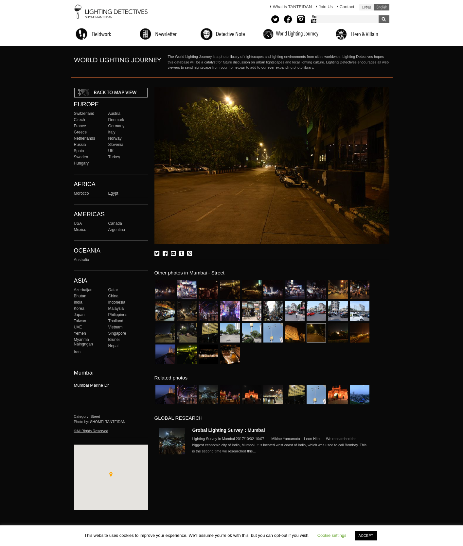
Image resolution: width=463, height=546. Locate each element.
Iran (77, 352)
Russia (80, 144)
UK (111, 151)
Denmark (116, 119)
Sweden (81, 157)
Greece (80, 132)
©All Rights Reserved (91, 431)
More (280, 445)
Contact (347, 6)
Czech (79, 119)
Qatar (113, 290)
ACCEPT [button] (366, 535)
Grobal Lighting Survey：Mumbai (228, 430)
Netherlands (84, 138)
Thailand (115, 321)
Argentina (116, 229)
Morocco (81, 193)
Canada (115, 223)
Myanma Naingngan (83, 341)
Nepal (113, 345)
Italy (112, 132)
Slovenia (115, 144)
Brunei (114, 339)
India (78, 302)
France (80, 126)
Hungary (81, 163)
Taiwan (80, 321)
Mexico (80, 229)
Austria (114, 113)
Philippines (117, 314)
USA (78, 223)
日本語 (366, 7)
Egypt (113, 193)
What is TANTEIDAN (292, 6)
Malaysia (116, 308)
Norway (115, 138)
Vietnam (115, 327)
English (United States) (381, 7)
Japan (79, 314)
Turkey (114, 157)
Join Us (326, 6)
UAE (78, 327)
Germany (116, 126)
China (113, 296)
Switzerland (84, 113)
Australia (81, 259)
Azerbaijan (83, 290)
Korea (79, 308)
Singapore (117, 333)
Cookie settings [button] (332, 535)
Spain (79, 151)
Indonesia (116, 302)
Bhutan (80, 296)
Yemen (80, 333)
